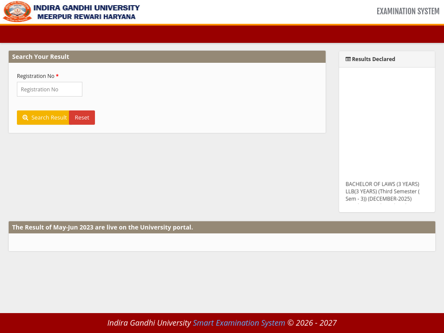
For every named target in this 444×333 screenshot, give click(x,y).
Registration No (36, 76)
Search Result (45, 117)
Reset (82, 117)
